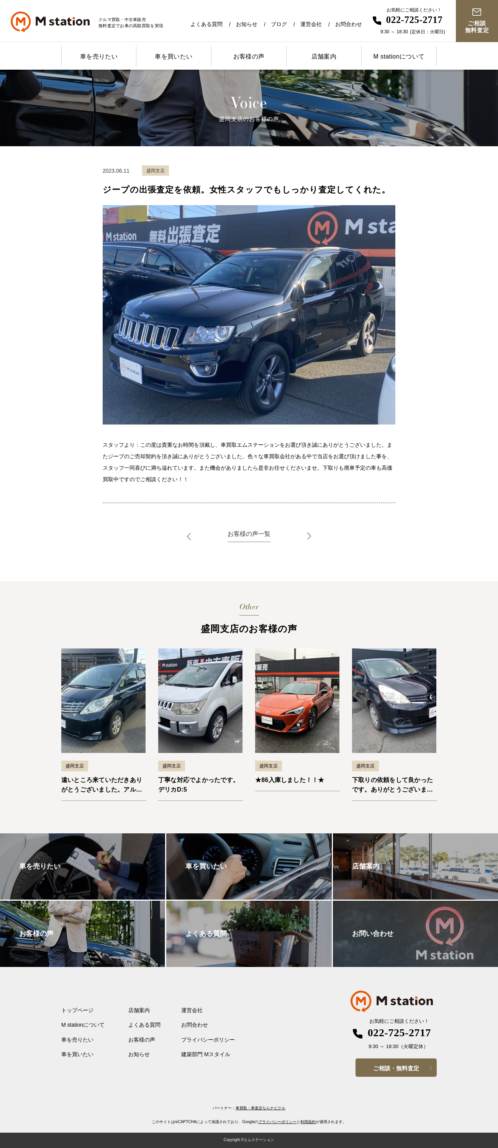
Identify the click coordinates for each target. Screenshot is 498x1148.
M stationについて (398, 56)
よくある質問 (206, 24)
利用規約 (308, 1122)
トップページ (77, 1010)
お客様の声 (249, 56)
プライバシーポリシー (208, 1040)
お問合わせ (348, 24)
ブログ (279, 24)
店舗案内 (324, 56)
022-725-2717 (414, 20)
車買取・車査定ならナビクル (260, 1108)
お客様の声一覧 (249, 534)
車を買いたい (173, 56)
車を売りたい (99, 56)
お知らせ (246, 24)
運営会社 (311, 24)
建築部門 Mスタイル (205, 1054)
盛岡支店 (75, 766)
